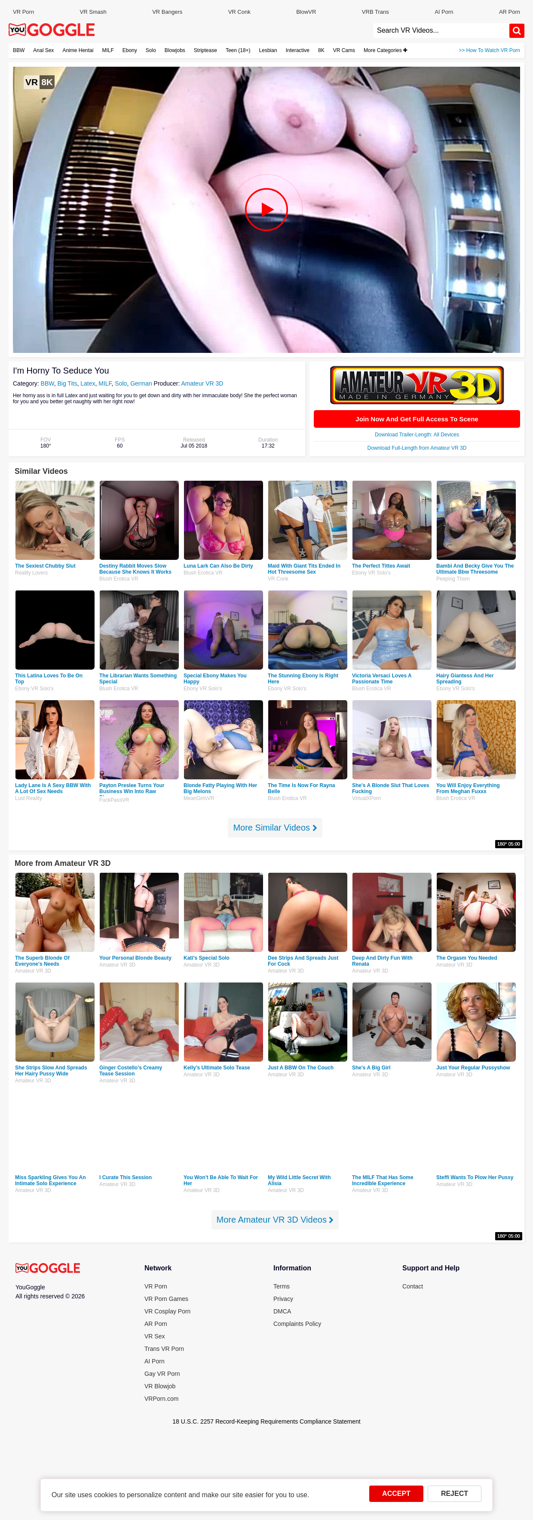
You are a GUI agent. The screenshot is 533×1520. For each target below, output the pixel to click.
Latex (87, 383)
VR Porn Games (166, 1298)
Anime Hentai (77, 50)
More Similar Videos (275, 827)
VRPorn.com (161, 1398)
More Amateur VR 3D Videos (275, 1219)
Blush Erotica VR (118, 579)
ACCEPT (396, 1496)
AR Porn (509, 12)
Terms (281, 1286)
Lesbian (268, 50)
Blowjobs (175, 50)
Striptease (205, 50)
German (141, 383)
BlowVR (306, 12)
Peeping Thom (453, 579)
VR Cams (344, 50)
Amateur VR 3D (202, 383)
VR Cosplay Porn (167, 1311)
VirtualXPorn (366, 798)
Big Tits (67, 383)
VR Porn (23, 12)
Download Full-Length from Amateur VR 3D (417, 448)
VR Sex (154, 1336)
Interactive (297, 50)
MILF (107, 50)
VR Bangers (167, 12)
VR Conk (239, 12)
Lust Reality (28, 798)
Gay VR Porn (162, 1373)
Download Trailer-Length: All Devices (417, 435)
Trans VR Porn (164, 1348)
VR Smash (93, 12)
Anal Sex (43, 50)
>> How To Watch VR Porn (489, 50)
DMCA (282, 1311)
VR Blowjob (159, 1386)
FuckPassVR (114, 800)
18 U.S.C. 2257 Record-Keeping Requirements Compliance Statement (266, 1421)
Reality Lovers (31, 573)
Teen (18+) (238, 50)
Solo (151, 50)
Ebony (130, 50)
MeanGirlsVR (199, 798)
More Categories (385, 50)
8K (321, 50)
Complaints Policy (297, 1323)
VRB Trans (375, 12)
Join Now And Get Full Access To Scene (416, 419)
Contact (412, 1286)
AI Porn (444, 12)
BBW (19, 50)
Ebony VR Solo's (371, 573)
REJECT (454, 1496)
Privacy (283, 1298)
